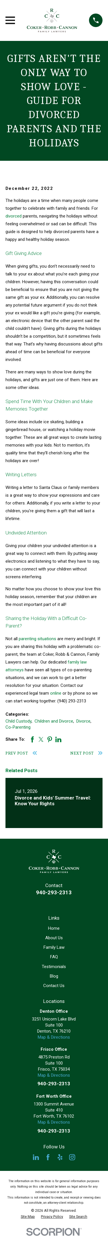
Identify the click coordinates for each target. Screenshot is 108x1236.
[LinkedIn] (36, 1157)
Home (54, 928)
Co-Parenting (18, 727)
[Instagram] (72, 1157)
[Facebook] (48, 1157)
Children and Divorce (54, 721)
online (55, 693)
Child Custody (18, 721)
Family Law (54, 947)
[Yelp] (60, 1157)
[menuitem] (28, 1216)
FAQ (54, 956)
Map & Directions (54, 1037)
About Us (54, 937)
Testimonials (54, 966)
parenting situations (37, 638)
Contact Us (54, 985)
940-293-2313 (54, 892)
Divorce (83, 721)
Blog (54, 976)
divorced (13, 216)
